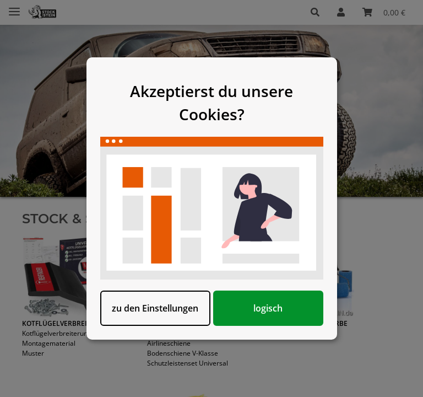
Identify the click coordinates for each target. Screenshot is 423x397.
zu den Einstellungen (155, 308)
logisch (268, 308)
